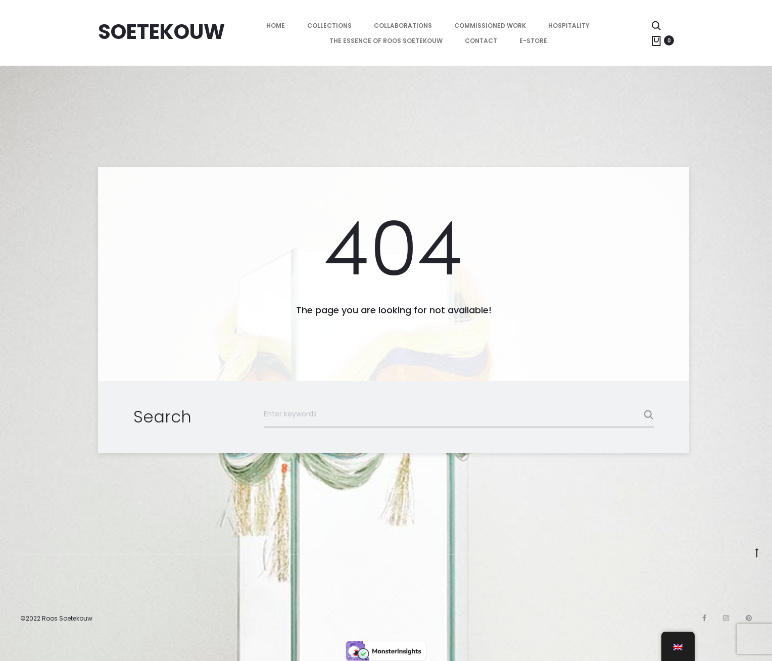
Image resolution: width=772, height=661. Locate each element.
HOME (275, 25)
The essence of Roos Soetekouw (386, 40)
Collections (329, 25)
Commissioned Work (490, 25)
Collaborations (403, 25)
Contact (481, 40)
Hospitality (569, 25)
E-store (533, 40)
